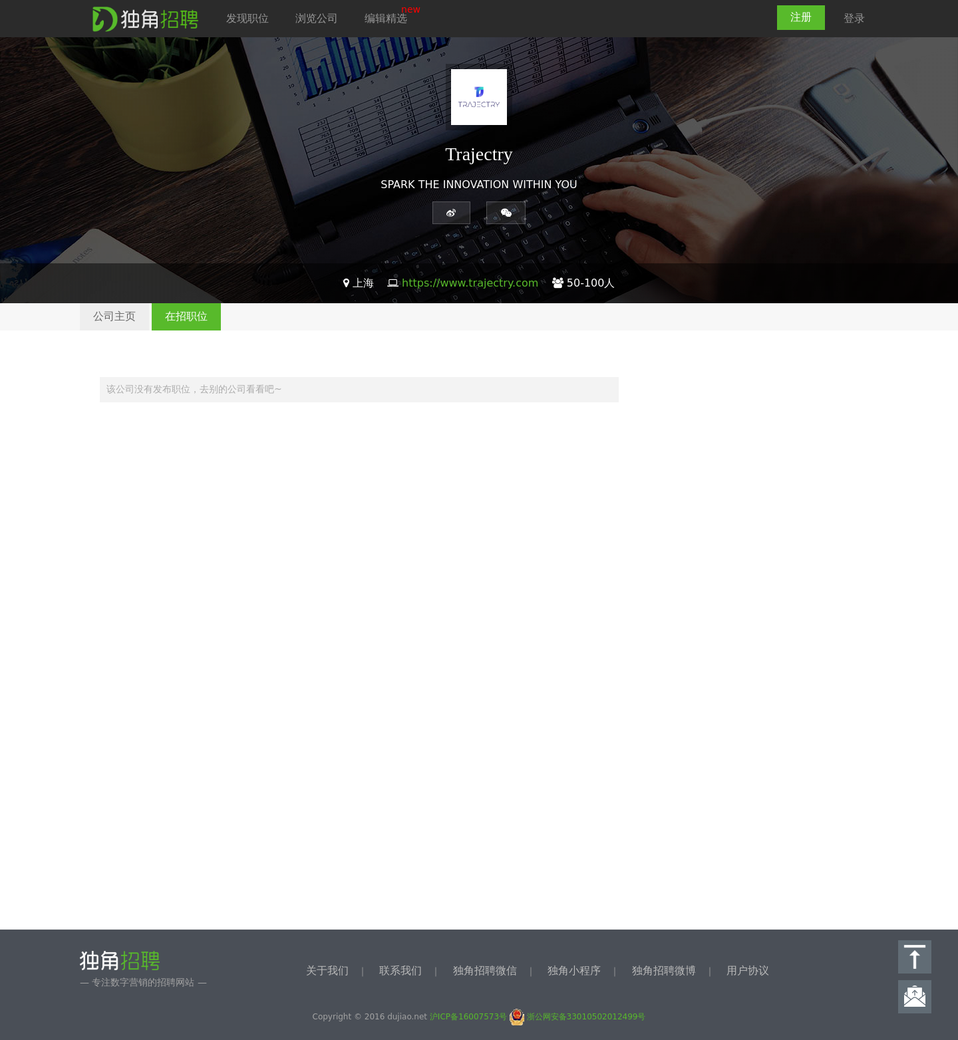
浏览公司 (316, 18)
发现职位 (247, 18)
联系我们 (400, 970)
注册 (801, 17)
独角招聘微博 (664, 970)
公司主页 (114, 316)
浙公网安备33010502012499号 (578, 1016)
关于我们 (327, 970)
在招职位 (186, 316)
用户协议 (747, 970)
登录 (854, 18)
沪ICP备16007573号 (468, 1016)
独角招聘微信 (485, 970)
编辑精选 (386, 18)
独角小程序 (574, 970)
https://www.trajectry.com (470, 283)
